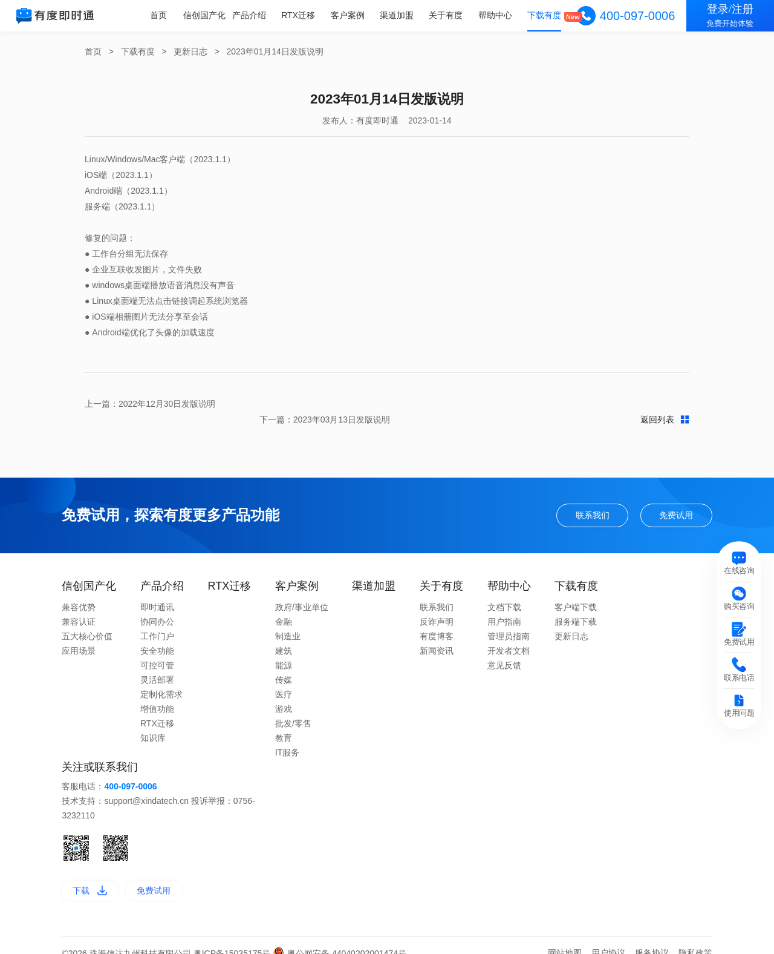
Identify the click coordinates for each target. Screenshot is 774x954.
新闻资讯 (437, 635)
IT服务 (287, 737)
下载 (90, 875)
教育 (283, 722)
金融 (283, 606)
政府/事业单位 (301, 591)
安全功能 (157, 635)
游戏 (283, 693)
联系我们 (593, 499)
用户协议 (608, 937)
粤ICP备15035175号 (233, 937)
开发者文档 (508, 635)
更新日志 (190, 51)
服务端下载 (575, 606)
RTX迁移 (300, 15)
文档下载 (504, 591)
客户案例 (349, 15)
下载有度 (545, 15)
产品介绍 (251, 15)
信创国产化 (207, 15)
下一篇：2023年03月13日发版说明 (624, 404)
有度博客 (437, 620)
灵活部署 (157, 664)
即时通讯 (157, 591)
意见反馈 (504, 649)
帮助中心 (496, 15)
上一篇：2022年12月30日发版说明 (150, 404)
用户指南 (504, 606)
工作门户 (157, 620)
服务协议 (652, 937)
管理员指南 (508, 620)
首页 (161, 15)
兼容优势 (79, 591)
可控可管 (157, 649)
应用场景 (79, 635)
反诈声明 (437, 606)
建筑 (283, 635)
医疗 (283, 678)
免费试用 (676, 499)
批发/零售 (293, 707)
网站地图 (565, 937)
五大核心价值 (87, 620)
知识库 (153, 722)
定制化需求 (161, 678)
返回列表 (387, 404)
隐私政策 (695, 937)
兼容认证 (79, 606)
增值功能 (157, 693)
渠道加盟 (398, 15)
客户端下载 (575, 591)
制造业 (288, 620)
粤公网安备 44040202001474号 (339, 937)
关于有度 (447, 15)
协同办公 (157, 606)
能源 (283, 649)
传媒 (283, 664)
